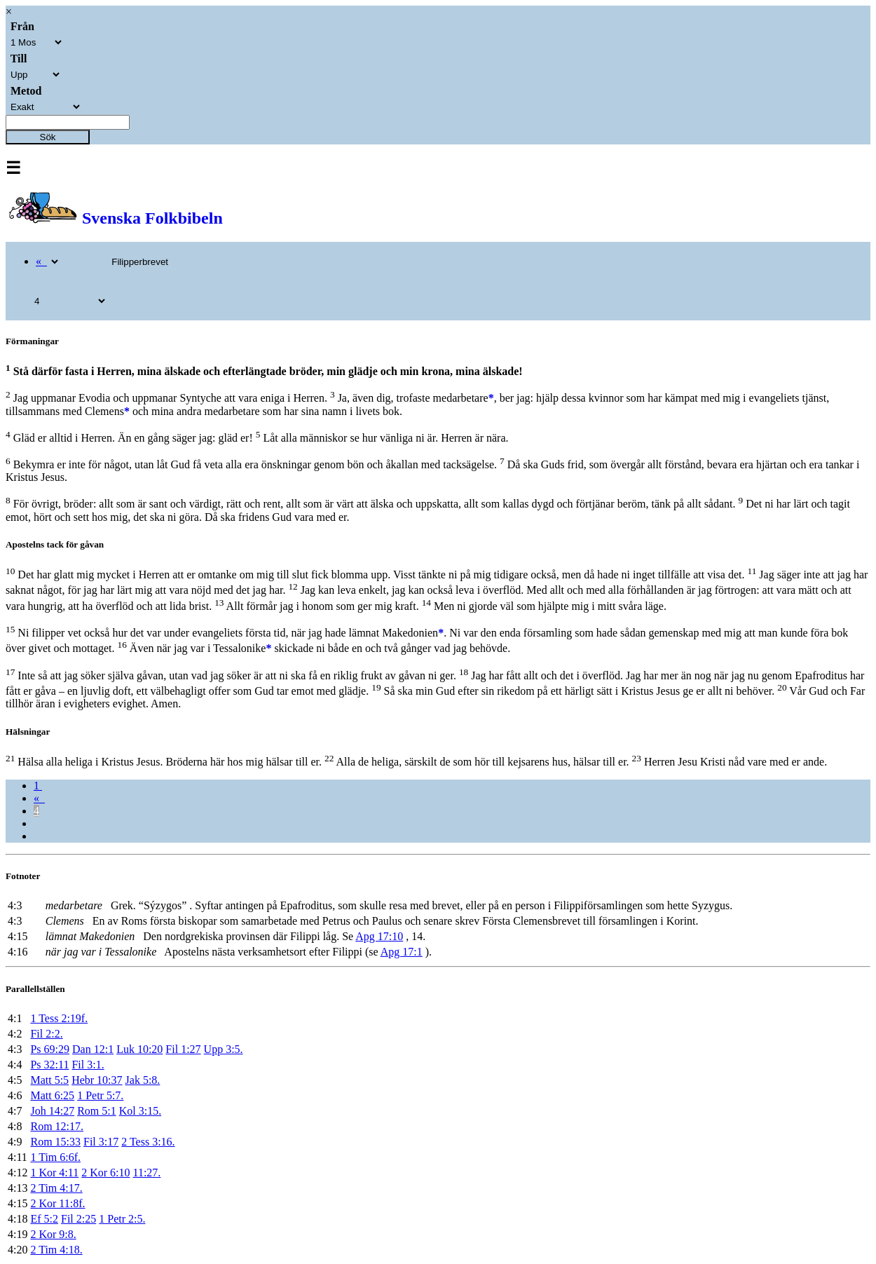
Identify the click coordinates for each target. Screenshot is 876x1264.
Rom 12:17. (56, 1126)
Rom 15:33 (55, 1142)
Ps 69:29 (49, 1049)
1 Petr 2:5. (122, 1219)
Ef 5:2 (44, 1219)
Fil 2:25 (78, 1219)
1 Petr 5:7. (100, 1095)
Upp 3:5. (223, 1049)
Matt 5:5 (49, 1080)
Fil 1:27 (182, 1049)
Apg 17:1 (402, 952)
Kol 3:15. (140, 1111)
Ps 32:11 (49, 1065)
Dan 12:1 (93, 1049)
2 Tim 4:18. (56, 1250)
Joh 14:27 (52, 1111)
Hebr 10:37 (96, 1080)
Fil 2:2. (46, 1034)
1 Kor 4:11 (54, 1172)
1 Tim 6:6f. (55, 1157)
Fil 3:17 (100, 1142)
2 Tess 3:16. (147, 1142)
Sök (48, 137)
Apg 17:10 (379, 936)
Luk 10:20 (139, 1049)
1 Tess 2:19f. (59, 1018)
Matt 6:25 (52, 1095)
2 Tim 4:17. (56, 1188)
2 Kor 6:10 (105, 1172)
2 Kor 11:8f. (57, 1203)
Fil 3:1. (87, 1065)
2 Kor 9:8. (53, 1234)
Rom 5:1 (96, 1111)
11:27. (147, 1172)
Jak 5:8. (142, 1080)
